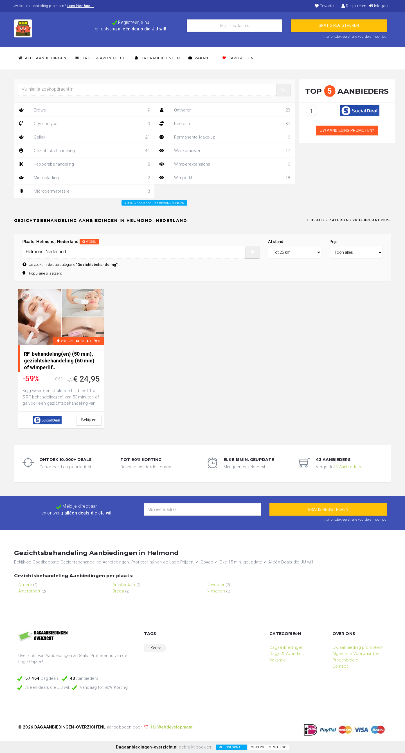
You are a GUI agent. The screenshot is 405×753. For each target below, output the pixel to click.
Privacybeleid (345, 660)
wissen (89, 241)
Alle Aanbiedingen (42, 58)
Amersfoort (29, 591)
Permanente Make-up (224, 137)
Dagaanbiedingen (157, 58)
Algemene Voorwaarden (355, 653)
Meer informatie (231, 747)
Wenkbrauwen (224, 150)
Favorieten (327, 6)
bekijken (88, 420)
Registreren (353, 6)
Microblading (84, 177)
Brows (84, 110)
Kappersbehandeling (84, 164)
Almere (25, 584)
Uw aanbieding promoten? (347, 130)
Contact (340, 666)
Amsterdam (123, 584)
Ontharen (224, 110)
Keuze (155, 648)
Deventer (215, 584)
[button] (283, 89)
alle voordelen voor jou (369, 36)
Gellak (84, 137)
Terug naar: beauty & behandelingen (154, 202)
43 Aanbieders (347, 466)
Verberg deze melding (268, 747)
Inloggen (379, 6)
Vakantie (201, 58)
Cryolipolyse (84, 123)
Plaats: (60, 241)
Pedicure (224, 123)
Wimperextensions (224, 164)
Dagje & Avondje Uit (100, 58)
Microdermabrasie (84, 191)
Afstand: (276, 241)
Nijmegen (216, 591)
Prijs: (334, 241)
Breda (118, 591)
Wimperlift (224, 177)
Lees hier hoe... (80, 6)
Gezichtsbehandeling (84, 150)
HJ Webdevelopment (172, 727)
